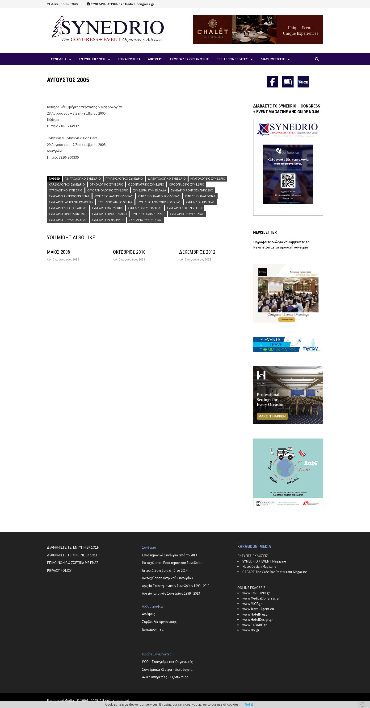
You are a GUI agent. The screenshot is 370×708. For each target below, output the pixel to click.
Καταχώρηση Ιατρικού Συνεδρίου (167, 578)
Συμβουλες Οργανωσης (189, 59)
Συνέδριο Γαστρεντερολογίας (71, 202)
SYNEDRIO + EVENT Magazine (264, 561)
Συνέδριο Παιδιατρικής (148, 214)
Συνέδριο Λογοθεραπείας (68, 208)
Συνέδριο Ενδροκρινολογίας (159, 202)
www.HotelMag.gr (255, 614)
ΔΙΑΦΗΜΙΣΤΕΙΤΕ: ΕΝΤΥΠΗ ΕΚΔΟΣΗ (73, 547)
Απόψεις (148, 614)
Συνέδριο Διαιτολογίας (115, 202)
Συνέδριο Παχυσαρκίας (187, 214)
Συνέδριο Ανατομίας (200, 196)
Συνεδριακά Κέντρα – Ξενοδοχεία (167, 669)
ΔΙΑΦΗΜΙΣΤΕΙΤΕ (273, 59)
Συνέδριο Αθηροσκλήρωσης (192, 190)
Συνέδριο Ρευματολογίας (68, 220)
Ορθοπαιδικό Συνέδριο (186, 184)
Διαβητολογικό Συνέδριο (167, 178)
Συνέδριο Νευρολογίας (145, 208)
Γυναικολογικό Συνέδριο (124, 178)
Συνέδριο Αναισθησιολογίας (159, 196)
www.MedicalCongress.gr (261, 598)
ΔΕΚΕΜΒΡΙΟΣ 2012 (197, 252)
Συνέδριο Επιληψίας (200, 202)
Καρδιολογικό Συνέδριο (67, 184)
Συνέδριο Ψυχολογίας (145, 220)
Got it (249, 704)
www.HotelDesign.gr (257, 619)
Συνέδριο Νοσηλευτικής (184, 208)
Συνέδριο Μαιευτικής (107, 208)
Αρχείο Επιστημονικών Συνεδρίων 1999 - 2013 (176, 586)
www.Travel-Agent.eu (258, 609)
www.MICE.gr (252, 603)
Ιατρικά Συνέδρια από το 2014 (164, 570)
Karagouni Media (61, 700)
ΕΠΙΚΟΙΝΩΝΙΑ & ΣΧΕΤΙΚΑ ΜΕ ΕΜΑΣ (72, 562)
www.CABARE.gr (254, 625)
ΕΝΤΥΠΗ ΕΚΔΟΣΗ (92, 59)
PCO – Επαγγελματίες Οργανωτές (167, 661)
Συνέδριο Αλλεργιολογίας (113, 196)
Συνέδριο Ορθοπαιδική (109, 214)
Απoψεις (155, 59)
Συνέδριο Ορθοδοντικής (68, 214)
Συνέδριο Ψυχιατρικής (108, 220)
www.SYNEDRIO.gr (256, 593)
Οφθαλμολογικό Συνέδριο (107, 190)
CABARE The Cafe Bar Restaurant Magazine (274, 572)
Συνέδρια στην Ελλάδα (149, 190)
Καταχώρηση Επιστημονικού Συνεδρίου (172, 562)
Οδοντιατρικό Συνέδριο (146, 184)
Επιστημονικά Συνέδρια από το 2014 (169, 555)
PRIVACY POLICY (59, 570)
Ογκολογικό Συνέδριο (106, 184)
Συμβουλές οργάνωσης (159, 621)
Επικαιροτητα (129, 59)
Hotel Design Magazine (259, 566)
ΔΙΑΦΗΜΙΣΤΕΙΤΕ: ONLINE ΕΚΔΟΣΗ (72, 555)
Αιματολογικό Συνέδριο (83, 178)
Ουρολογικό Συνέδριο (66, 190)
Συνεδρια (58, 59)
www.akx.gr (250, 630)
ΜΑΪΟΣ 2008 (58, 252)
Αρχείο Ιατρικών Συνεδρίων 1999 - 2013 (171, 593)
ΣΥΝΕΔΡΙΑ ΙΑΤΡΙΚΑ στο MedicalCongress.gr (120, 4)
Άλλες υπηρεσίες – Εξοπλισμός (165, 677)
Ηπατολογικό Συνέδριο (207, 178)
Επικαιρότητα (153, 629)
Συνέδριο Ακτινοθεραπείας (69, 196)
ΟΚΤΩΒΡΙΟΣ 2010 (129, 252)
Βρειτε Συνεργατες (232, 59)
